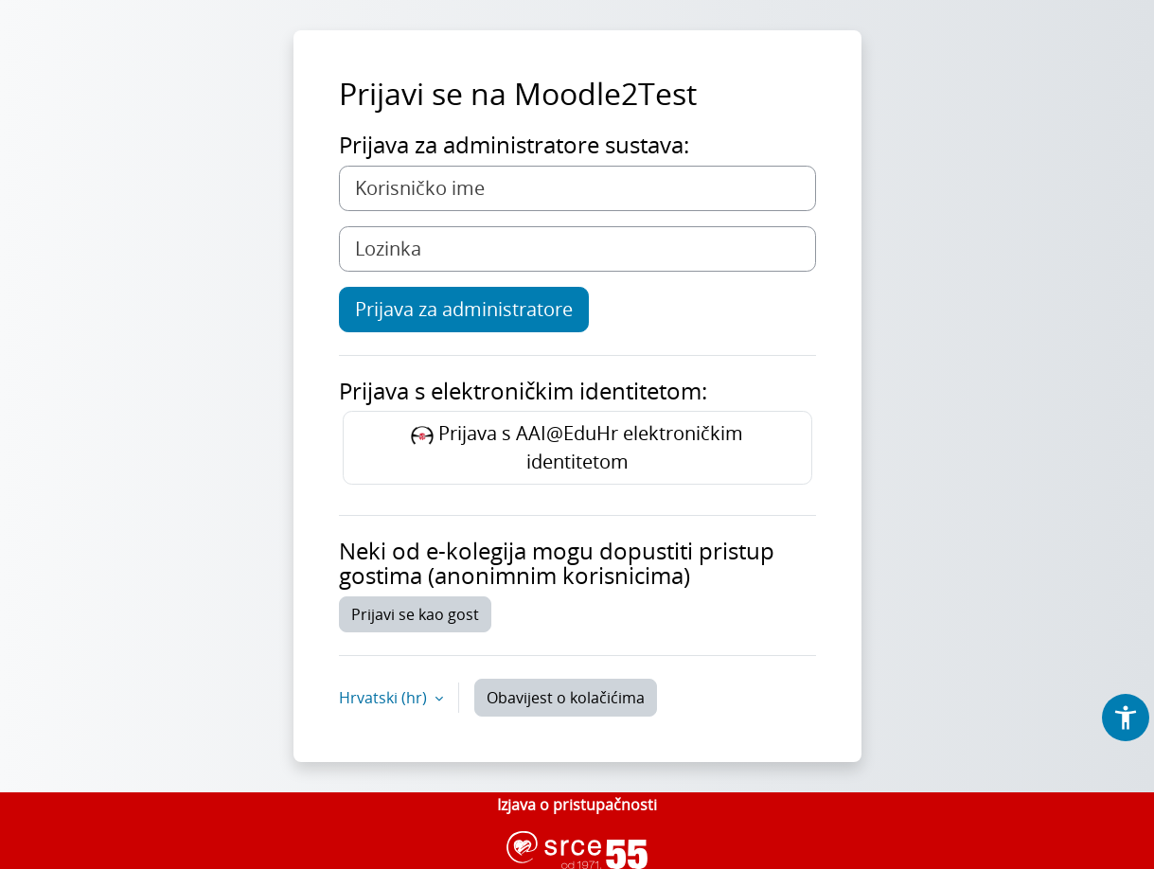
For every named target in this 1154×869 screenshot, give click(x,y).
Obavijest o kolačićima (566, 697)
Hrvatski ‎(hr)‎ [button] (385, 697)
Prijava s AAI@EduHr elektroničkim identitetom (577, 447)
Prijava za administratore (464, 309)
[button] (1125, 717)
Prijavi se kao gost (415, 614)
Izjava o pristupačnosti (577, 804)
